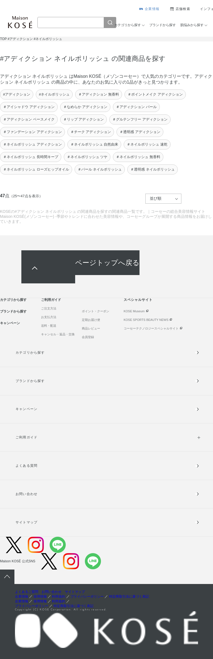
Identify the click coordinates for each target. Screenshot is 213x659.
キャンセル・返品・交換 (58, 334)
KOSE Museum (134, 311)
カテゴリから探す (127, 25)
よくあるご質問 (26, 592)
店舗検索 (183, 9)
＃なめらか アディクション (85, 107)
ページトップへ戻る (107, 262)
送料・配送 (48, 325)
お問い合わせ (26, 494)
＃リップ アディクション (83, 119)
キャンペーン (10, 323)
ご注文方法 (48, 308)
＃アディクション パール (136, 107)
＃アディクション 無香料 (98, 94)
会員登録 (88, 337)
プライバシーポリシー (87, 596)
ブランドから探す (162, 25)
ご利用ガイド (51, 300)
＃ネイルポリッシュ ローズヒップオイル (36, 169)
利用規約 (58, 596)
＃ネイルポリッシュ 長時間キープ (30, 157)
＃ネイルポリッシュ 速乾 (147, 144)
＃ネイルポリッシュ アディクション (32, 144)
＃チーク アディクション (90, 132)
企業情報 (152, 9)
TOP (3, 39)
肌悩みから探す (192, 25)
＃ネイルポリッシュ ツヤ (87, 157)
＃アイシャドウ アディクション (29, 107)
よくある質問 (26, 466)
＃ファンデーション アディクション (32, 132)
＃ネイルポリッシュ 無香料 (138, 157)
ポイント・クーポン (95, 311)
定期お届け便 (91, 319)
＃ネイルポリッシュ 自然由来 (94, 144)
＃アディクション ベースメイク (29, 119)
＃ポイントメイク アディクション (155, 94)
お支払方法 (48, 317)
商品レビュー (91, 328)
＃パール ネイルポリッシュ (100, 169)
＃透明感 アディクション (140, 132)
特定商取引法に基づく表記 (129, 596)
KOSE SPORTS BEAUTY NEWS (146, 319)
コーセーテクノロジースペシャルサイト (151, 328)
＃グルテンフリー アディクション (140, 119)
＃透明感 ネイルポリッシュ (152, 169)
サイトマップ (26, 522)
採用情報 (40, 596)
